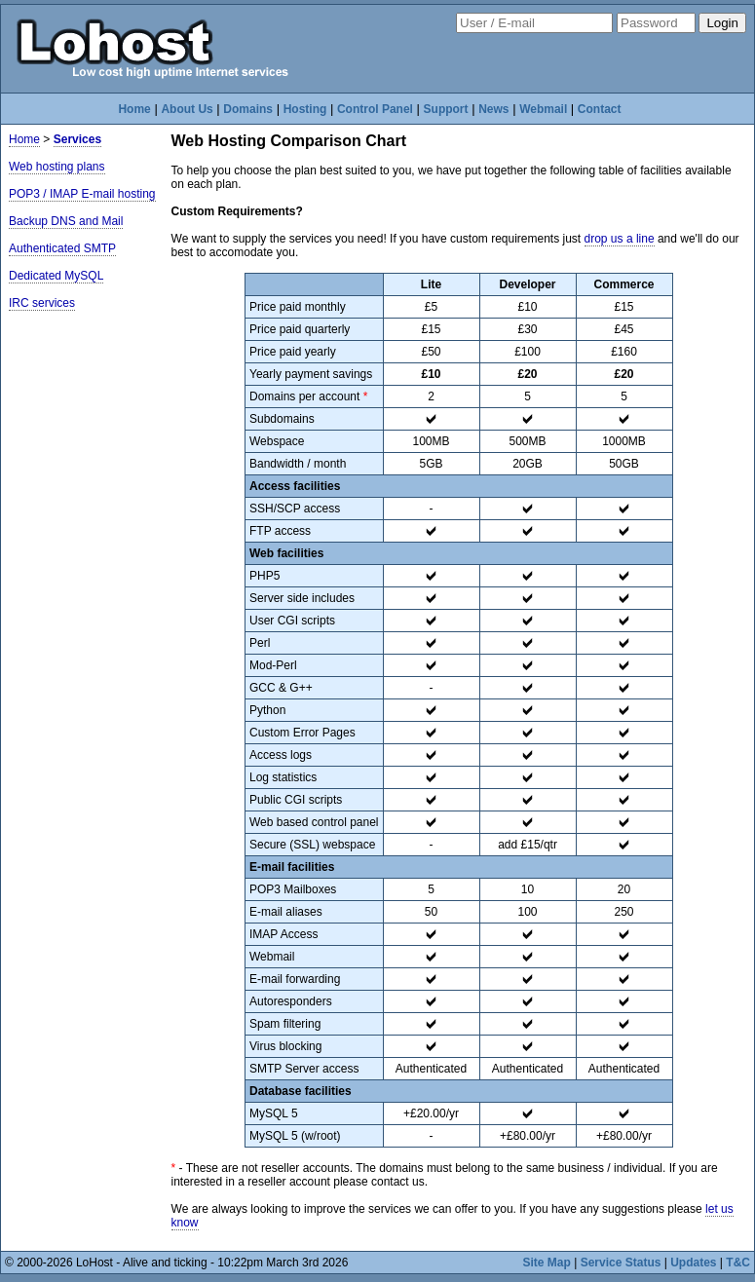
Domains (248, 109)
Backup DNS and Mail (66, 221)
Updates (693, 1262)
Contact (600, 109)
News (493, 109)
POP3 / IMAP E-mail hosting (82, 194)
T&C (738, 1262)
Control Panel (375, 109)
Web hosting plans (57, 166)
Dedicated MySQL (56, 276)
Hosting (305, 109)
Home (134, 109)
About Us (186, 109)
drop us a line (620, 238)
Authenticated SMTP (62, 248)
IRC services (42, 303)
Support (446, 109)
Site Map (547, 1262)
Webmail (543, 109)
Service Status (621, 1262)
